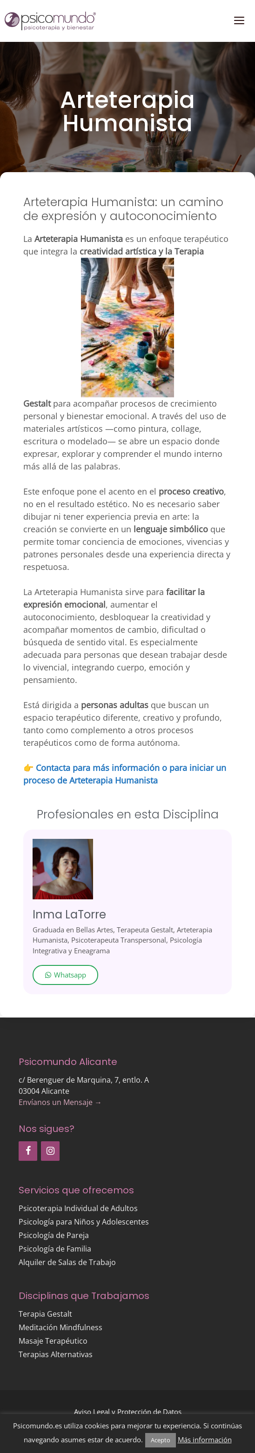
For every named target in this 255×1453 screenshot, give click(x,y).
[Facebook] (28, 1151)
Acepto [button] (160, 1440)
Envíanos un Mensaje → (60, 1102)
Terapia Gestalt (45, 1314)
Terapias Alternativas (56, 1354)
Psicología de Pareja (54, 1235)
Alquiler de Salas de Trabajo (67, 1262)
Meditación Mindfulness (60, 1327)
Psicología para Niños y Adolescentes (84, 1222)
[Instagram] (50, 1151)
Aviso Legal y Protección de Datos (127, 1411)
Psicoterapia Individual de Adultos (78, 1208)
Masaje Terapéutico (53, 1341)
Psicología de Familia (55, 1249)
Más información (205, 1439)
